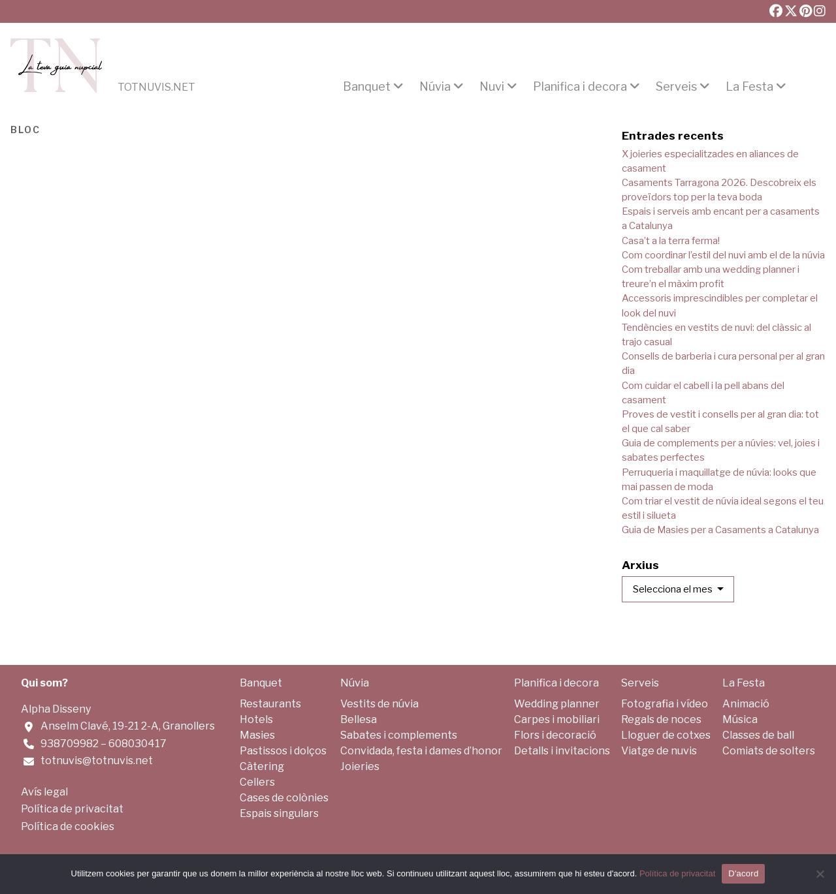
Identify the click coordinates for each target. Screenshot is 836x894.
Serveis (676, 87)
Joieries (359, 766)
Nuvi (491, 87)
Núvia (435, 87)
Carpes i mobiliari (557, 719)
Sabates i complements (398, 735)
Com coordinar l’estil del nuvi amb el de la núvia (723, 255)
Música (740, 719)
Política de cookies (67, 826)
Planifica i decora (580, 87)
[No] (819, 873)
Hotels (256, 719)
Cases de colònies (284, 798)
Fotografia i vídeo (664, 704)
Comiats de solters (768, 751)
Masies (257, 735)
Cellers (257, 782)
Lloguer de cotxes (666, 735)
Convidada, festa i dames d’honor (421, 751)
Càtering (262, 766)
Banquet (367, 87)
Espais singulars (279, 813)
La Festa (749, 87)
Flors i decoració (555, 735)
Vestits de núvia (379, 704)
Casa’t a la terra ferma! (671, 241)
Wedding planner (557, 704)
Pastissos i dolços (283, 751)
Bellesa (358, 719)
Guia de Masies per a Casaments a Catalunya (720, 530)
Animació (745, 704)
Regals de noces (661, 719)
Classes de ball (758, 735)
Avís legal (44, 792)
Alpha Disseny (56, 709)
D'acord (743, 873)
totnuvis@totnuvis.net (96, 760)
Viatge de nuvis (659, 751)
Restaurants (270, 704)
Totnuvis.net (156, 87)
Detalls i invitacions (562, 751)
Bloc (25, 128)
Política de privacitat (72, 809)
